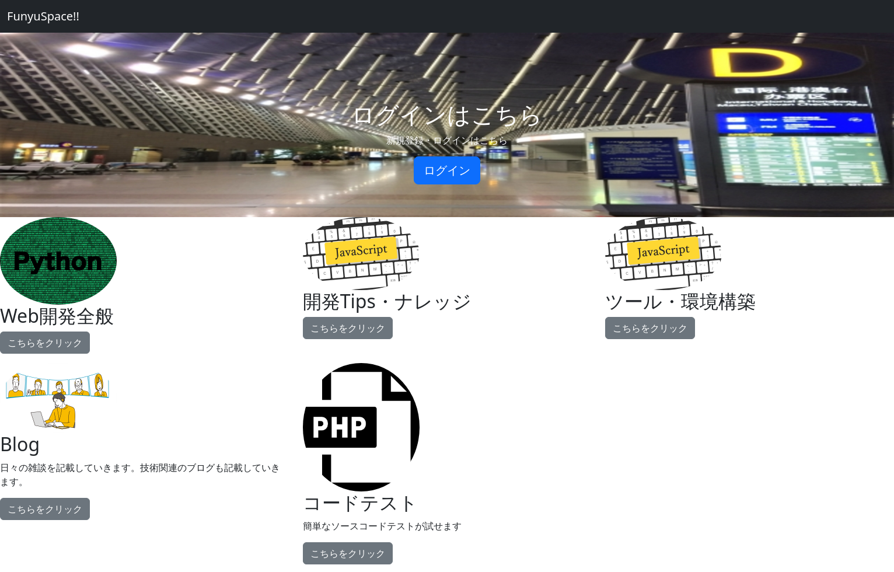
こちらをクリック (45, 342)
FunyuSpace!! (43, 16)
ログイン (447, 170)
